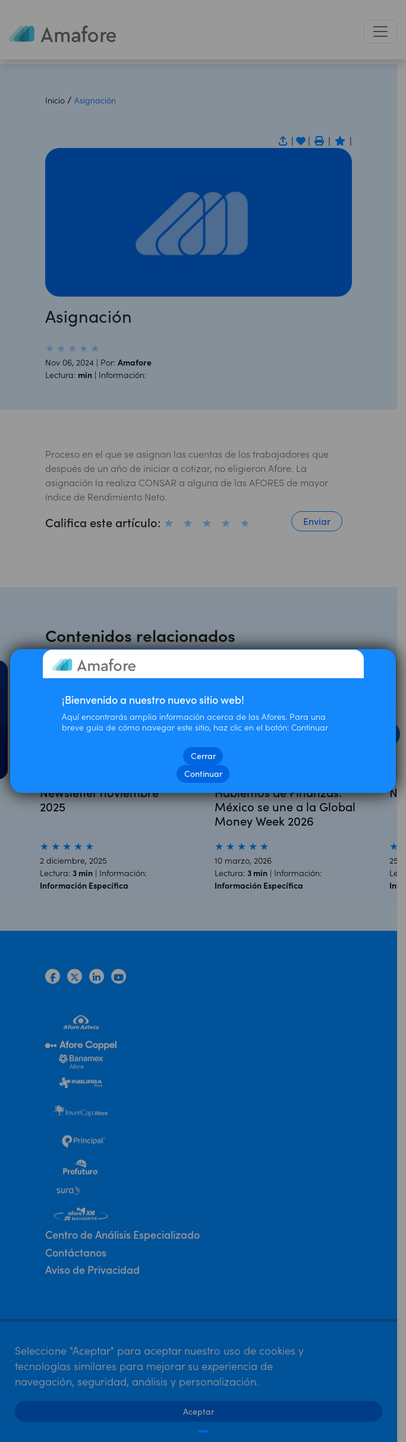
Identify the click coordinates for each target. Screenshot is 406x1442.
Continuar (203, 773)
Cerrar (203, 755)
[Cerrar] (203, 1431)
